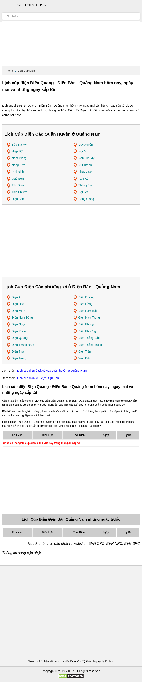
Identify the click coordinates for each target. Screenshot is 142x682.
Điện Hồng (85, 304)
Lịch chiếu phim (35, 5)
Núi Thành (85, 165)
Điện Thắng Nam (23, 344)
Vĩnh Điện (84, 358)
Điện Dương (86, 297)
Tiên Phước (19, 192)
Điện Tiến (84, 351)
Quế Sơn (18, 178)
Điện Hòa (18, 304)
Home (10, 70)
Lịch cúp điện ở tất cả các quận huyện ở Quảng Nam (52, 370)
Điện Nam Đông (22, 317)
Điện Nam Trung (89, 317)
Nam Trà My (86, 158)
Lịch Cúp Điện (26, 70)
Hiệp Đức (18, 151)
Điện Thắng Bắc (89, 338)
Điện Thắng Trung (90, 344)
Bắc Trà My (19, 144)
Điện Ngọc (19, 324)
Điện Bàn (18, 199)
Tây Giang (18, 185)
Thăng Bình (85, 185)
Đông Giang (86, 199)
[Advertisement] (71, 33)
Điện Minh (18, 310)
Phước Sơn (85, 171)
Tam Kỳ (83, 178)
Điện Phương (87, 331)
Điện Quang (20, 338)
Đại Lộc (83, 192)
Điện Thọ (18, 351)
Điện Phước (20, 331)
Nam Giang (19, 158)
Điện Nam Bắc (87, 310)
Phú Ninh (18, 171)
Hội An (82, 151)
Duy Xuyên (85, 144)
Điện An (17, 297)
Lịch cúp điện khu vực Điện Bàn (38, 378)
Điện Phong (86, 324)
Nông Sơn (18, 165)
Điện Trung (19, 358)
